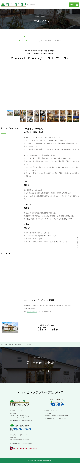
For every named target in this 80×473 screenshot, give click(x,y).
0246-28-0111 (16, 420)
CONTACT (40, 371)
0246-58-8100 (51, 418)
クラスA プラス (24, 41)
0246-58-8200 (32, 311)
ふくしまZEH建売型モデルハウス (48, 41)
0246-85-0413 (16, 443)
